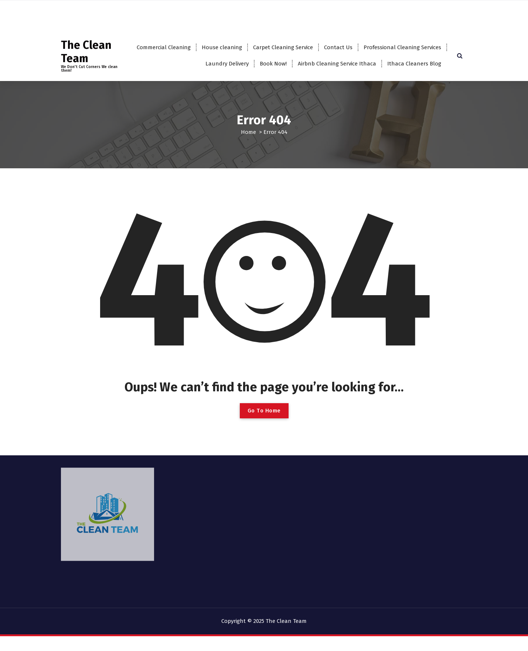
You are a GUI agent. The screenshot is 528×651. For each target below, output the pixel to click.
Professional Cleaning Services (402, 47)
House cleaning (222, 47)
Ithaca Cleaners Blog (414, 63)
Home (248, 132)
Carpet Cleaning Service (283, 47)
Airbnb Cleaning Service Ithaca (337, 63)
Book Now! (273, 63)
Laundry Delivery (227, 63)
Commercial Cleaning (164, 47)
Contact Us (338, 47)
